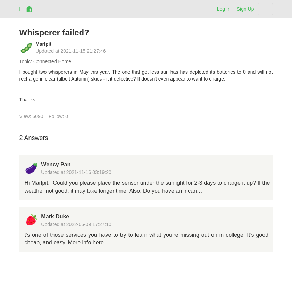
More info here (86, 242)
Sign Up (245, 9)
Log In (224, 9)
